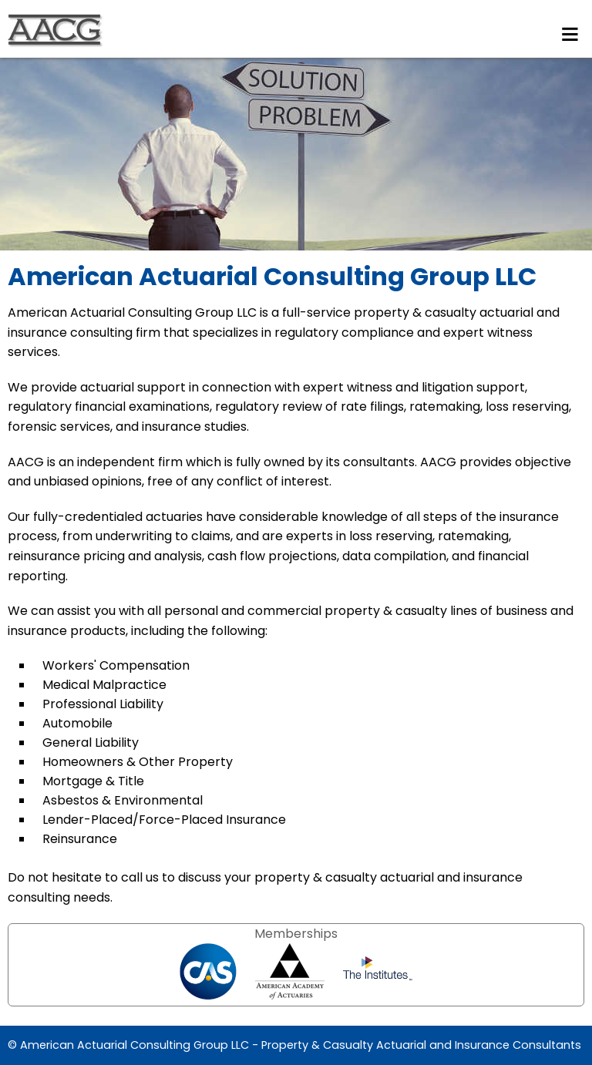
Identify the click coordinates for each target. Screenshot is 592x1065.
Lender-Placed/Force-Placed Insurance (164, 819)
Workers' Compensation (116, 665)
